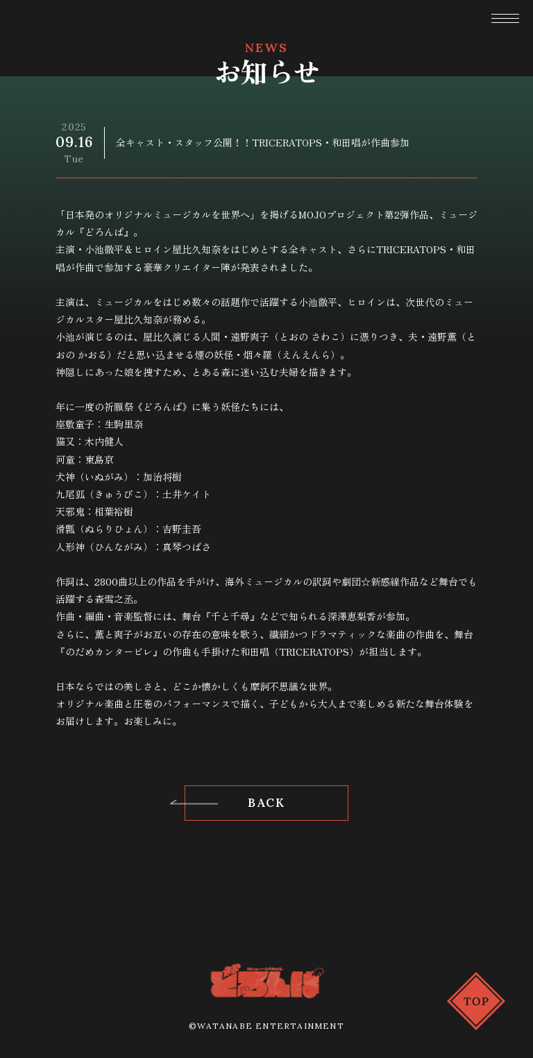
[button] (505, 20)
